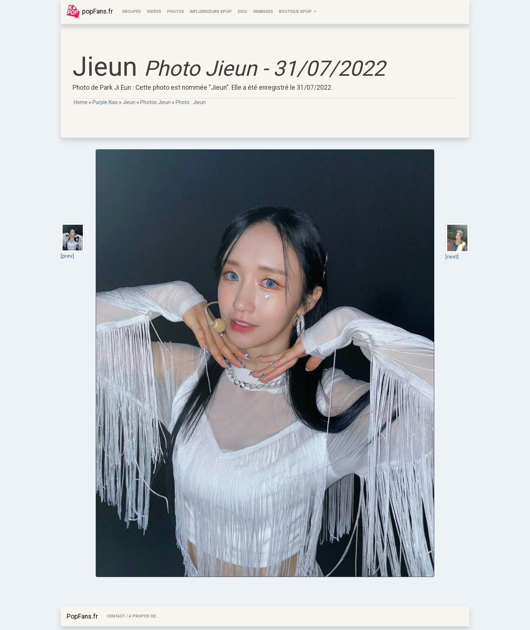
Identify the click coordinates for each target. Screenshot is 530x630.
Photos (175, 11)
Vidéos (154, 11)
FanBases (263, 11)
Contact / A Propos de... (133, 616)
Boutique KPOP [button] (296, 11)
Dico (242, 11)
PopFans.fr (82, 616)
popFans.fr (90, 12)
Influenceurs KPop (211, 11)
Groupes (131, 11)
